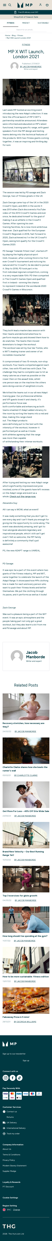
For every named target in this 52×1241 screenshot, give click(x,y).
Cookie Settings (10, 1197)
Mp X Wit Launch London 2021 (19, 38)
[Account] (40, 5)
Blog (14, 36)
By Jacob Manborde (31, 66)
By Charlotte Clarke (26, 775)
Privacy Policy (9, 1160)
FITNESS (10, 23)
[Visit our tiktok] (20, 1078)
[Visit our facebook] (13, 1078)
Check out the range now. (23, 496)
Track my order (11, 1133)
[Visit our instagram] (6, 1078)
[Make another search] (26, 30)
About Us (7, 1149)
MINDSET (26, 23)
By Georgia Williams (25, 1022)
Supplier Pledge (9, 1171)
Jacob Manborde (35, 654)
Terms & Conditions (11, 1154)
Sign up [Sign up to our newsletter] (26, 1060)
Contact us (10, 1111)
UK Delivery (10, 1122)
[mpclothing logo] (25, 5)
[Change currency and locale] (11, 1209)
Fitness (20, 36)
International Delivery (14, 1128)
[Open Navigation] (5, 5)
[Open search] (10, 5)
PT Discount (8, 1186)
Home (7, 36)
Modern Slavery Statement (14, 1165)
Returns (8, 1117)
